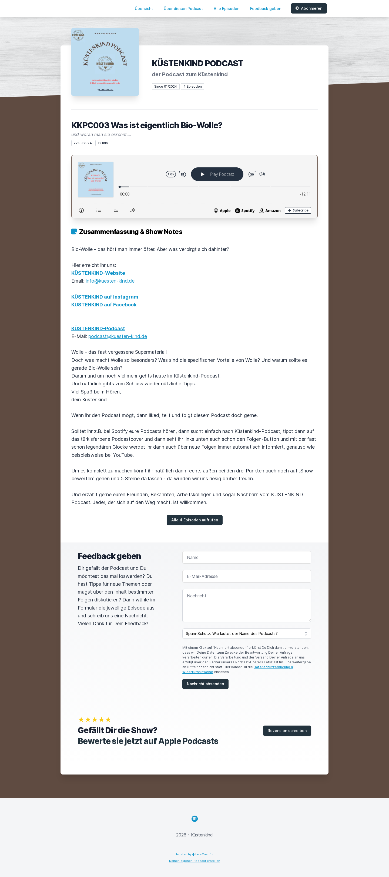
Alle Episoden (226, 8)
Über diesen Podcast (183, 8)
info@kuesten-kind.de (109, 281)
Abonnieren (309, 8)
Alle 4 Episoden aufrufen (194, 520)
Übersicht (144, 8)
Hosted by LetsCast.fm (194, 854)
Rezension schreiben (287, 730)
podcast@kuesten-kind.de (117, 336)
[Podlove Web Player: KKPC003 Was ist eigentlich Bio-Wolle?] (194, 186)
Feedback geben (265, 8)
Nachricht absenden (205, 683)
